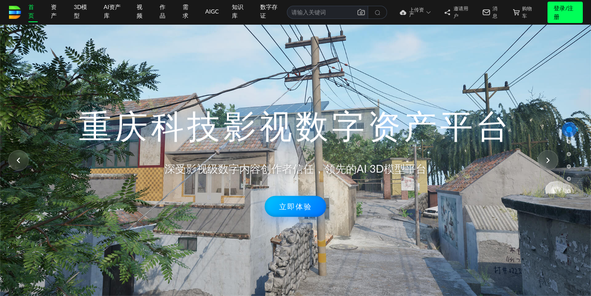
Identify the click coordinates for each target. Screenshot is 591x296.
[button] (409, 12)
